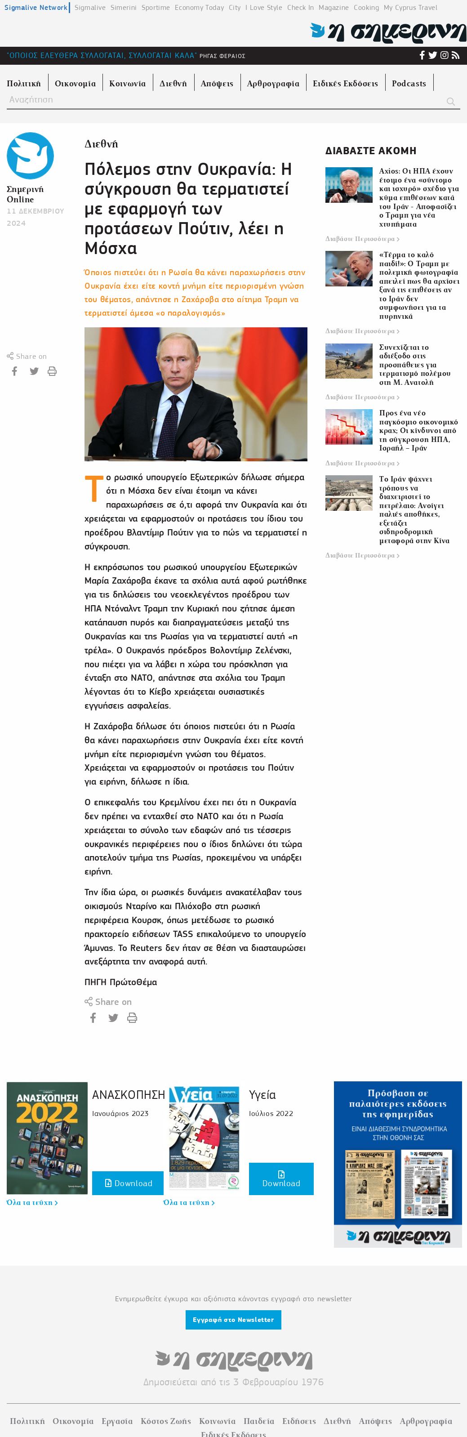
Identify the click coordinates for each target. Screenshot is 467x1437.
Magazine (334, 8)
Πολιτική (27, 1421)
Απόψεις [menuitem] (217, 84)
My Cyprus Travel (411, 8)
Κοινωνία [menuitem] (127, 84)
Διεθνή (102, 144)
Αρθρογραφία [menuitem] (273, 84)
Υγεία (262, 1095)
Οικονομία (73, 1421)
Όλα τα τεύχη (32, 1202)
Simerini (124, 8)
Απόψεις (375, 1421)
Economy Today (199, 8)
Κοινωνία (217, 1421)
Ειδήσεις (299, 1421)
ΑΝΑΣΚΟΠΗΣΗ (129, 1095)
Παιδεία (259, 1421)
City (235, 8)
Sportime (156, 8)
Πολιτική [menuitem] (24, 84)
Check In (300, 8)
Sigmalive (90, 8)
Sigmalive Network (35, 7)
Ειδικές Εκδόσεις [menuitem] (345, 84)
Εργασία (117, 1421)
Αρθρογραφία (426, 1421)
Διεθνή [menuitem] (173, 84)
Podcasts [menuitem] (409, 84)
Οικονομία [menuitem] (75, 84)
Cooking (366, 8)
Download (128, 1183)
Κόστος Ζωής (166, 1421)
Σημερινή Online (25, 194)
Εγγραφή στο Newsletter (233, 1320)
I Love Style (263, 8)
